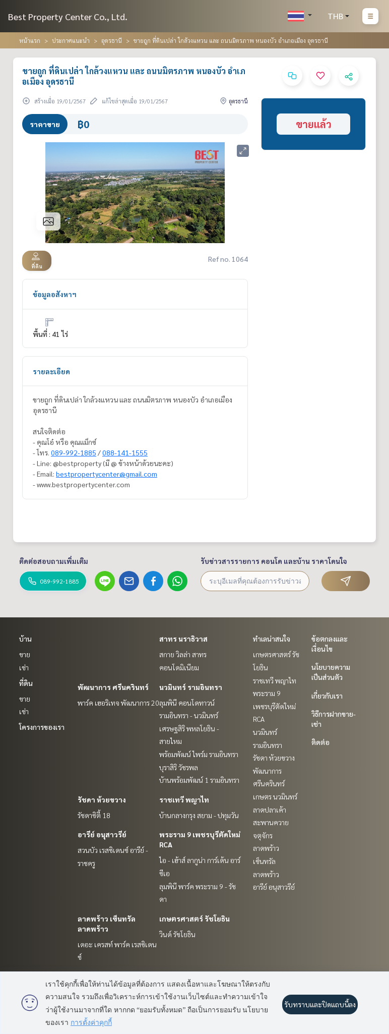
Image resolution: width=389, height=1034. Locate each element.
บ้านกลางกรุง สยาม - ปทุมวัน (199, 815)
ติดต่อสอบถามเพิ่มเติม (53, 560)
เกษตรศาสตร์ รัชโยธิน (194, 918)
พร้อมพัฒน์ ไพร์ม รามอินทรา (198, 754)
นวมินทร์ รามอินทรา (190, 687)
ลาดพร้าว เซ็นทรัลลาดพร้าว (266, 860)
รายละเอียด (51, 371)
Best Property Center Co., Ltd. (67, 16)
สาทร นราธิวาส (183, 638)
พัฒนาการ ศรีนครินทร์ (113, 687)
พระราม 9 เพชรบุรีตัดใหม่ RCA (274, 705)
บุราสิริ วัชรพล (178, 767)
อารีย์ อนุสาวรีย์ (102, 834)
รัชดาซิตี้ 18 (94, 815)
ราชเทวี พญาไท (184, 799)
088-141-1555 (125, 452)
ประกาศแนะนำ (71, 40)
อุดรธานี (111, 40)
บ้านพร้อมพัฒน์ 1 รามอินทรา (199, 779)
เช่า (24, 667)
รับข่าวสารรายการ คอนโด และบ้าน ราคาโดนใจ (274, 560)
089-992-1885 (73, 452)
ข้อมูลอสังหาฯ (55, 294)
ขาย (24, 654)
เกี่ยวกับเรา (327, 695)
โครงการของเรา (41, 726)
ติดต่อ (320, 741)
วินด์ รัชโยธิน (177, 934)
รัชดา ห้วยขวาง (102, 799)
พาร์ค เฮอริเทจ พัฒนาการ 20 (118, 702)
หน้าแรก (29, 40)
